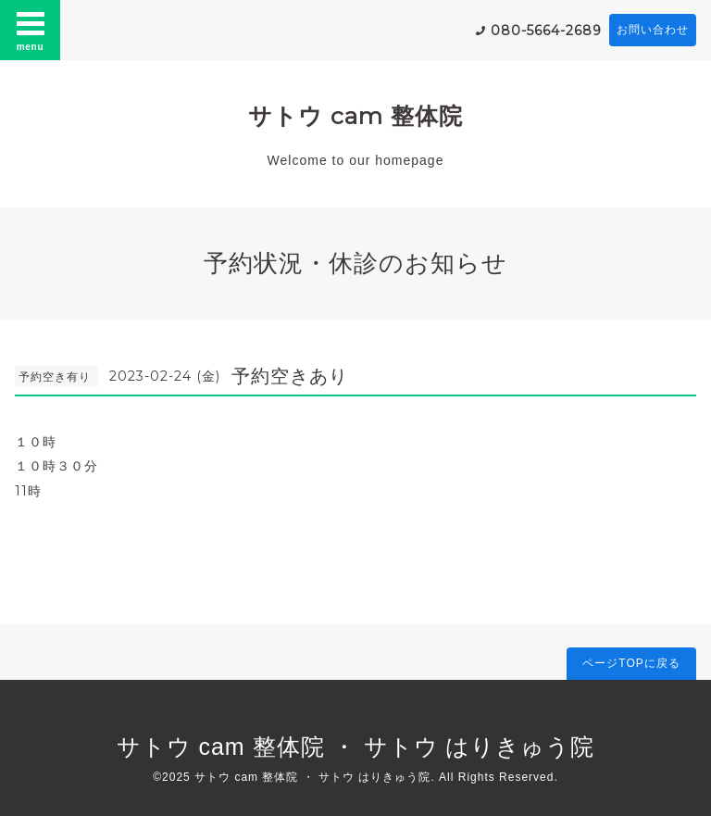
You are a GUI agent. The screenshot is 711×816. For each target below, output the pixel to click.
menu (30, 29)
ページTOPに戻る (631, 663)
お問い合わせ (653, 29)
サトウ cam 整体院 (355, 116)
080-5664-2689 (546, 30)
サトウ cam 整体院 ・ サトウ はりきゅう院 (356, 747)
